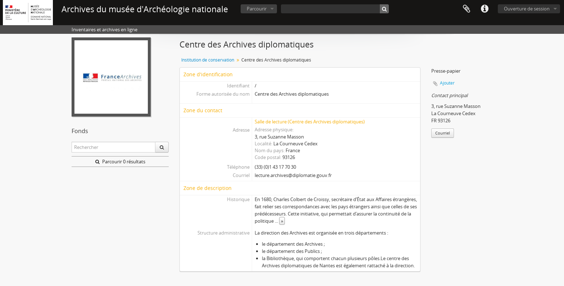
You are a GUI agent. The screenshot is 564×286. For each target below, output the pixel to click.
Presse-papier (467, 9)
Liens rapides (485, 9)
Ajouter (447, 83)
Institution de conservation (207, 60)
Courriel (442, 133)
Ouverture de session (527, 8)
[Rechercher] (384, 8)
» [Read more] (282, 221)
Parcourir (257, 8)
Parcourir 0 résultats (120, 161)
